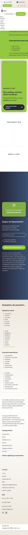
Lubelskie (7, 359)
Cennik (4, 443)
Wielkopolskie (9, 387)
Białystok (7, 335)
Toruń (6, 341)
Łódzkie (7, 363)
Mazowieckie (8, 367)
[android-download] (9, 459)
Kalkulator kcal (6, 440)
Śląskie (7, 381)
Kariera (4, 476)
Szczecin (7, 325)
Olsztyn (7, 345)
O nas (3, 473)
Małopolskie (8, 365)
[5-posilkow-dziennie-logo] (4, 9)
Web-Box (17, 528)
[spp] (7, 161)
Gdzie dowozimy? (7, 445)
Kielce (6, 343)
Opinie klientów (6, 479)
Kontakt (4, 451)
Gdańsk (7, 323)
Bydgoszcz (8, 333)
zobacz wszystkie (10, 347)
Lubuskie (7, 361)
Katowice (7, 337)
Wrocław (7, 318)
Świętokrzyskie (9, 383)
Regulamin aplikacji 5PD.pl (9, 485)
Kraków (7, 316)
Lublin (6, 331)
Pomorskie (8, 379)
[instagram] (6, 513)
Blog (3, 482)
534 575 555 (7, 506)
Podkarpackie (9, 375)
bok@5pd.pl (9, 509)
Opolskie (7, 373)
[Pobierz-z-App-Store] (9, 463)
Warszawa (8, 314)
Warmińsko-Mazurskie (11, 385)
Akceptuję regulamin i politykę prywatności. (10, 241)
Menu (3, 437)
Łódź (6, 319)
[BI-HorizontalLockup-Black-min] (20, 161)
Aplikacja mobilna (7, 448)
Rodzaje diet (5, 434)
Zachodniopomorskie (11, 389)
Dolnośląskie (8, 355)
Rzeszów (7, 339)
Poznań (7, 321)
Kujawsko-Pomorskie (11, 357)
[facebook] (3, 513)
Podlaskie (7, 377)
